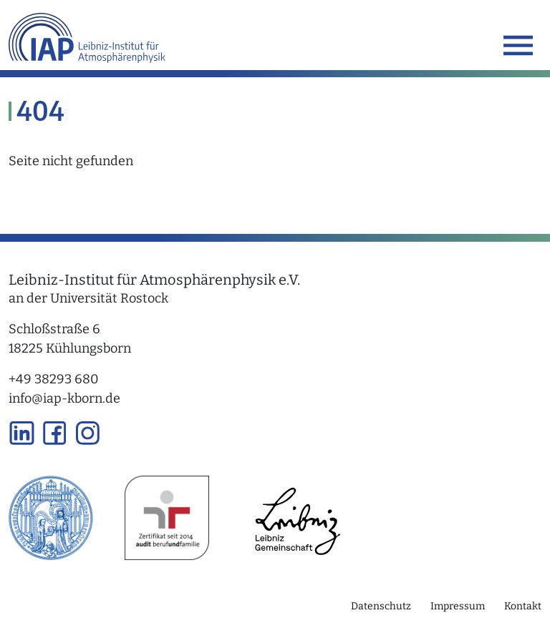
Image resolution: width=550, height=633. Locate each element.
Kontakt (522, 606)
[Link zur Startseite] (87, 35)
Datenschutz (381, 606)
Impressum (457, 606)
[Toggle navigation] (518, 45)
